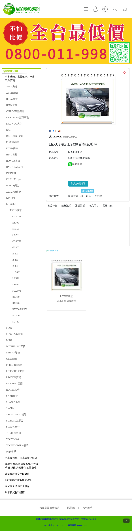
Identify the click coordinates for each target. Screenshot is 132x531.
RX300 (15, 297)
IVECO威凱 (12, 185)
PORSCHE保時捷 (15, 371)
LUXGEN (11, 204)
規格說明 (66, 205)
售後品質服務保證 (49, 507)
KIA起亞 (10, 198)
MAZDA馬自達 (14, 334)
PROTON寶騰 (13, 377)
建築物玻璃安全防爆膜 (17, 474)
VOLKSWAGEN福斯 (17, 445)
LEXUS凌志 (15, 210)
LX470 (15, 278)
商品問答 (94, 205)
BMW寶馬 (11, 105)
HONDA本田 (13, 160)
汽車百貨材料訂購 (15, 492)
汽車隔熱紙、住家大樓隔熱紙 (21, 457)
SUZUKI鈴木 (13, 427)
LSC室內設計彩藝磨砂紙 (18, 480)
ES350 (15, 229)
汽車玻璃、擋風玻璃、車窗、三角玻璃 (21, 78)
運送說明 (80, 205)
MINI (9, 340)
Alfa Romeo (12, 92)
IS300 (15, 266)
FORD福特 (12, 148)
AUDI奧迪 (11, 86)
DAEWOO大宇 (14, 123)
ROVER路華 (12, 389)
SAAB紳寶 (12, 396)
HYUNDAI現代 (14, 167)
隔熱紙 (71, 507)
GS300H (16, 241)
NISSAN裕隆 (13, 352)
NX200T (16, 290)
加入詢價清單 (78, 183)
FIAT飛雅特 (12, 142)
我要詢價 (108, 205)
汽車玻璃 (87, 507)
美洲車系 (11, 451)
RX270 (15, 303)
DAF (8, 130)
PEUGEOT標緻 (14, 365)
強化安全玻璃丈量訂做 (17, 486)
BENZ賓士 (12, 99)
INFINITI (11, 173)
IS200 (15, 253)
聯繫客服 (75, 164)
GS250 (15, 235)
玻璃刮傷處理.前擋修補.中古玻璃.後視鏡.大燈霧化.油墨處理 (21, 466)
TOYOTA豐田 (13, 433)
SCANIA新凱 (13, 402)
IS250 (15, 259)
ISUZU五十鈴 (13, 179)
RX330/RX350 (19, 309)
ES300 (15, 222)
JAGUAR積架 (13, 191)
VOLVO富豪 (13, 439)
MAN (9, 328)
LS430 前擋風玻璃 (67, 300)
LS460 (15, 284)
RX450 (15, 315)
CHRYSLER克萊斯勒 (17, 117)
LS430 (17, 272)
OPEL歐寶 (11, 358)
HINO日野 (11, 154)
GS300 (15, 247)
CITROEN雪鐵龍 (15, 111)
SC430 (15, 321)
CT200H (16, 216)
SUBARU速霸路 (15, 420)
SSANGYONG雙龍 (16, 414)
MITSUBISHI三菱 (15, 346)
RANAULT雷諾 (14, 383)
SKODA (10, 408)
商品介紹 (52, 205)
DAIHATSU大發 (14, 136)
